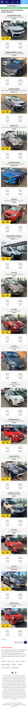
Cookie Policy (17, 701)
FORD (17, 661)
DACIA (8, 661)
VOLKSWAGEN (14, 667)
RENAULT (20, 664)
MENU (2, 2)
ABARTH (4, 661)
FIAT (13, 661)
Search (24, 2)
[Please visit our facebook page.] (15, 673)
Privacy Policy (11, 701)
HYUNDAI (22, 661)
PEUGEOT (14, 664)
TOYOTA (8, 667)
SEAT (3, 667)
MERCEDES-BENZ (6, 664)
